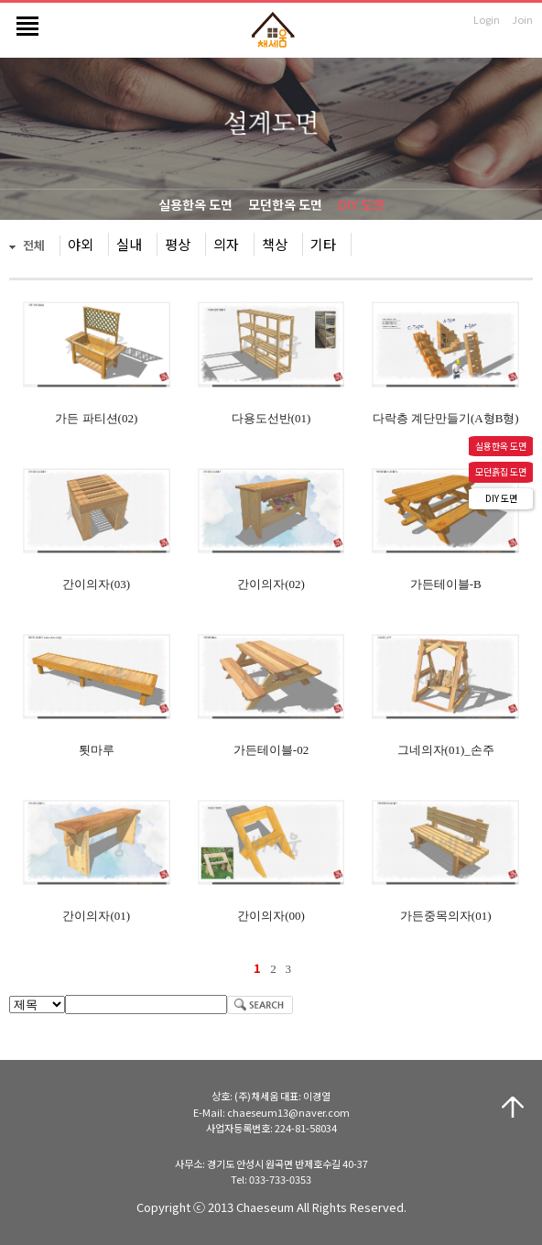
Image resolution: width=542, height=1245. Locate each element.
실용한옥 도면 (195, 204)
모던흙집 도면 (500, 471)
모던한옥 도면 (285, 204)
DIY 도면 (361, 204)
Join (522, 19)
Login (486, 19)
